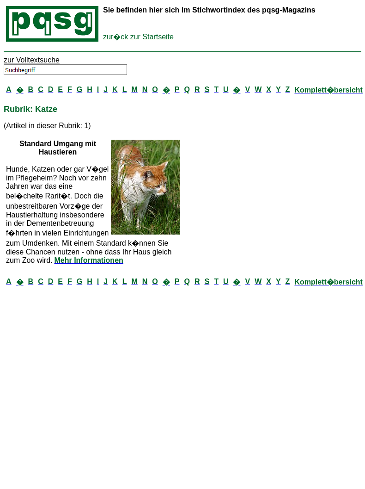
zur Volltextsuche (32, 60)
